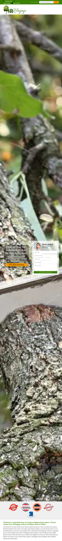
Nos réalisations (16, 265)
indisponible (7, 1)
